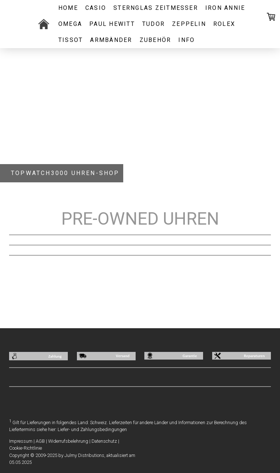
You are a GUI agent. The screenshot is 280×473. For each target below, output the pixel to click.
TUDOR (153, 23)
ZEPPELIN (189, 23)
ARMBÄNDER (111, 39)
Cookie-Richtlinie (25, 448)
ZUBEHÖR (155, 39)
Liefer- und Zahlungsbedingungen (92, 429)
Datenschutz (104, 441)
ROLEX (224, 23)
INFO (186, 39)
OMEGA (70, 23)
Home (68, 7)
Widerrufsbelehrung (68, 441)
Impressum (20, 441)
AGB (40, 441)
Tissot (70, 39)
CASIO (95, 7)
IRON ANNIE (225, 7)
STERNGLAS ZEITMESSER (155, 7)
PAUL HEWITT (112, 23)
